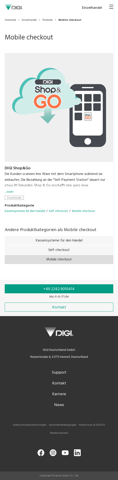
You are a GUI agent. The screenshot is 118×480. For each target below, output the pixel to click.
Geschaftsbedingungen (63, 425)
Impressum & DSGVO (92, 425)
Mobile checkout (83, 211)
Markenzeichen (59, 433)
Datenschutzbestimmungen (30, 425)
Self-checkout (58, 211)
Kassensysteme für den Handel (25, 211)
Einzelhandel (14, 198)
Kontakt (59, 383)
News (59, 405)
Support (59, 372)
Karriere (59, 394)
